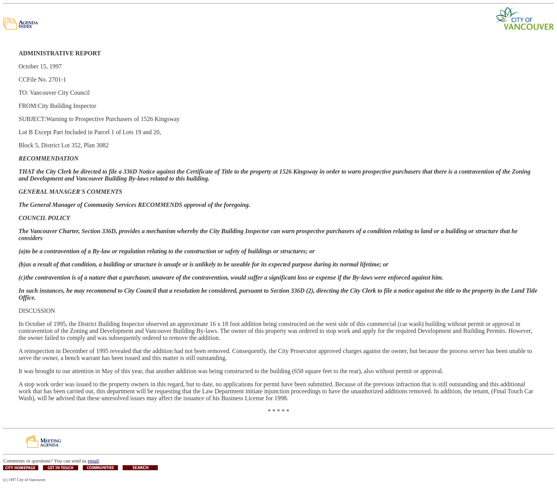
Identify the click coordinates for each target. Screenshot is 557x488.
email (93, 461)
